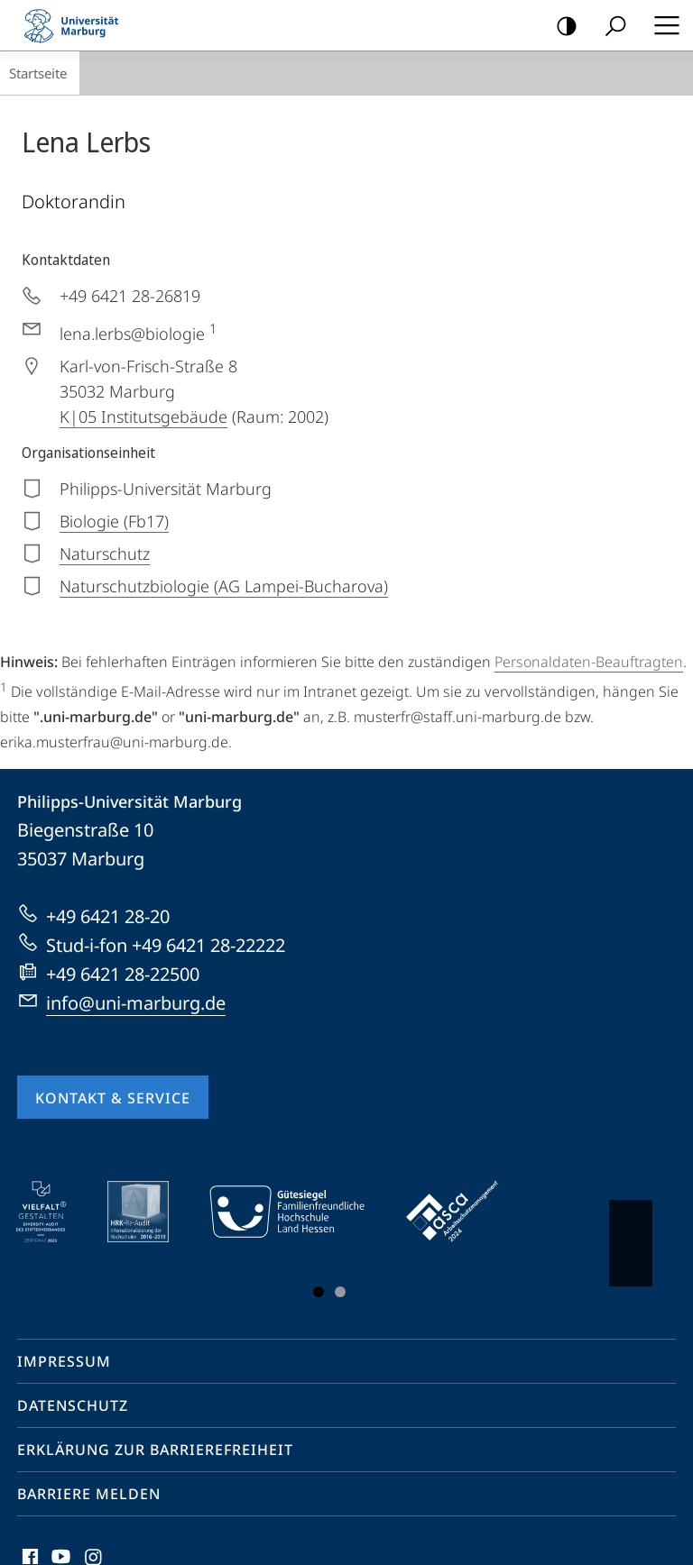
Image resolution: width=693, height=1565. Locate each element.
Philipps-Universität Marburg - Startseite (77, 25)
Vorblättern (629, 1234)
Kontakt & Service (112, 1098)
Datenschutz (72, 1405)
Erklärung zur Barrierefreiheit (155, 1450)
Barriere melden (89, 1494)
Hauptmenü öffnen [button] (661, 25)
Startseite (38, 73)
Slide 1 (318, 1291)
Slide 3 (340, 1291)
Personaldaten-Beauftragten (588, 662)
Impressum (64, 1361)
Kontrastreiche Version (560, 27)
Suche (609, 27)
